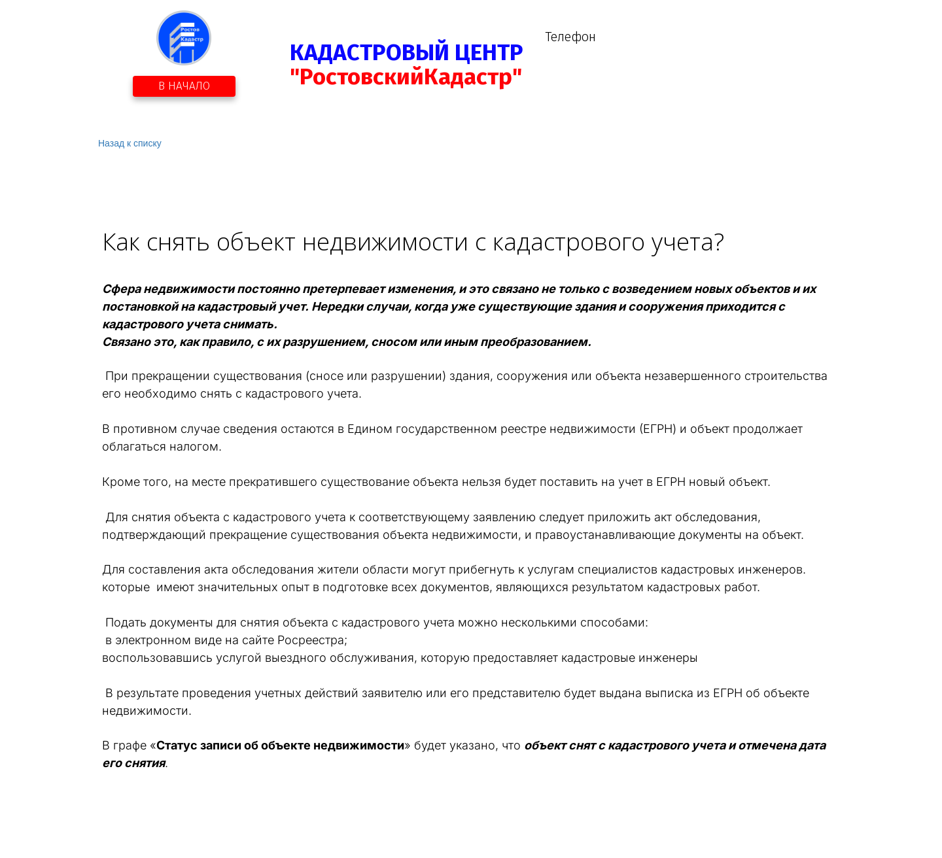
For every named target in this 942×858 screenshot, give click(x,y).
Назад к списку (130, 143)
